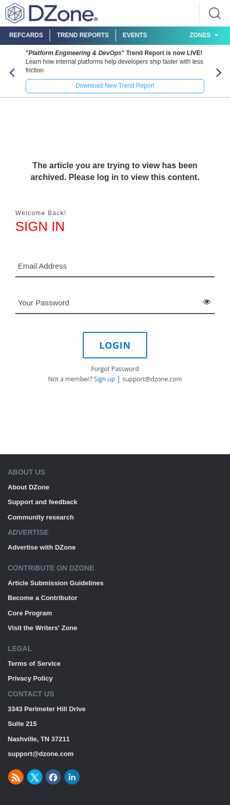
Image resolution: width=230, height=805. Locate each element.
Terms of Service (34, 663)
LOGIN (115, 345)
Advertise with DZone (42, 547)
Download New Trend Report (115, 85)
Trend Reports (83, 35)
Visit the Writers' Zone (42, 628)
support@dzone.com (152, 379)
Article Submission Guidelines (56, 583)
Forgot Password (115, 369)
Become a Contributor (43, 598)
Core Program (30, 613)
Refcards (26, 35)
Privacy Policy (30, 678)
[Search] (214, 13)
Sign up (104, 379)
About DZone (29, 487)
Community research (41, 517)
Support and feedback (43, 502)
